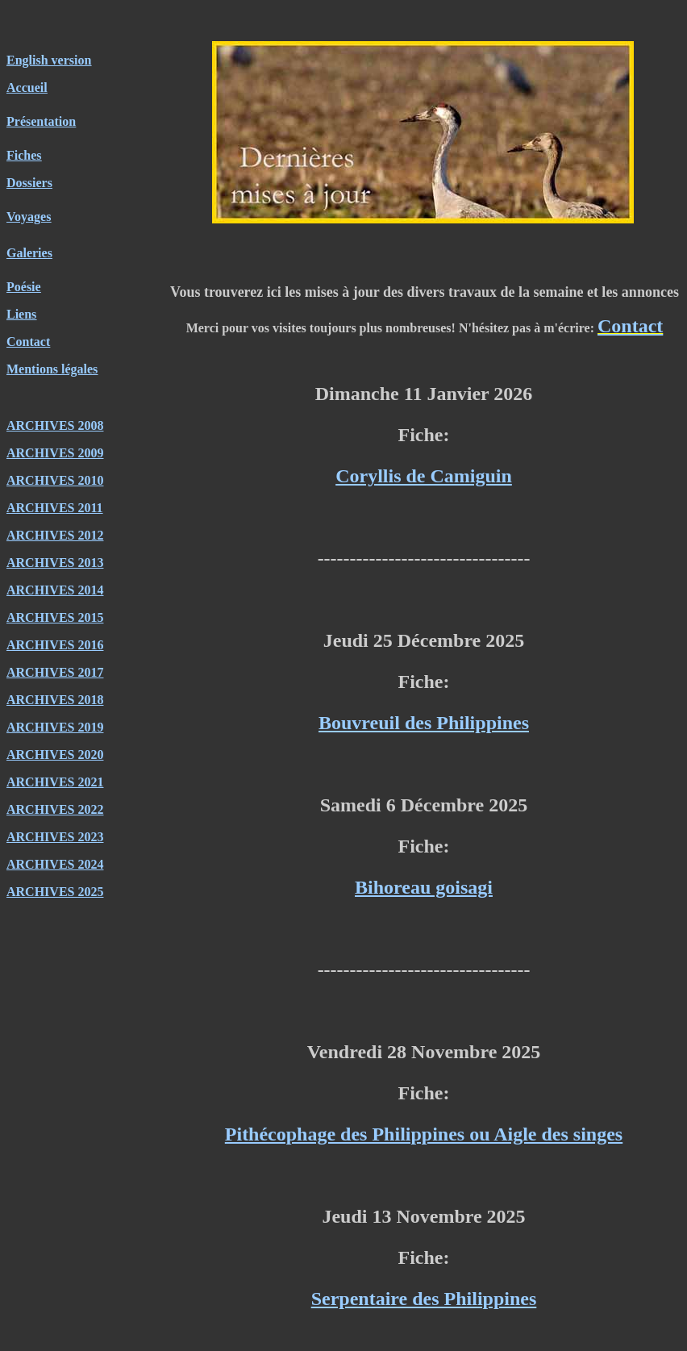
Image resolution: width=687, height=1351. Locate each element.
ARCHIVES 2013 (54, 562)
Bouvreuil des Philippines (424, 722)
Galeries (29, 253)
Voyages (28, 216)
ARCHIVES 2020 (54, 754)
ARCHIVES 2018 (54, 700)
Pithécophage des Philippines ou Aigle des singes (423, 1134)
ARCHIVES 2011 (54, 508)
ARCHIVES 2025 (54, 892)
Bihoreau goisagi (424, 887)
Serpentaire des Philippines (424, 1298)
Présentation (41, 121)
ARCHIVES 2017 (54, 672)
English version (48, 60)
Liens (21, 314)
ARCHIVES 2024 (54, 864)
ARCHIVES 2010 (54, 480)
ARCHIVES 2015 (54, 617)
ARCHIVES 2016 (54, 645)
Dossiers (29, 183)
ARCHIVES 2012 (54, 535)
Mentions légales (52, 369)
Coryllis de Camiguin (423, 475)
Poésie (23, 287)
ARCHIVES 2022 (54, 809)
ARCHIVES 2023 (54, 837)
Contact (28, 341)
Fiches (24, 155)
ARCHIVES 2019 (54, 727)
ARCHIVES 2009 (54, 453)
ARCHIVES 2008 (54, 425)
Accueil (27, 87)
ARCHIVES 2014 (54, 590)
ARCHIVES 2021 (54, 782)
